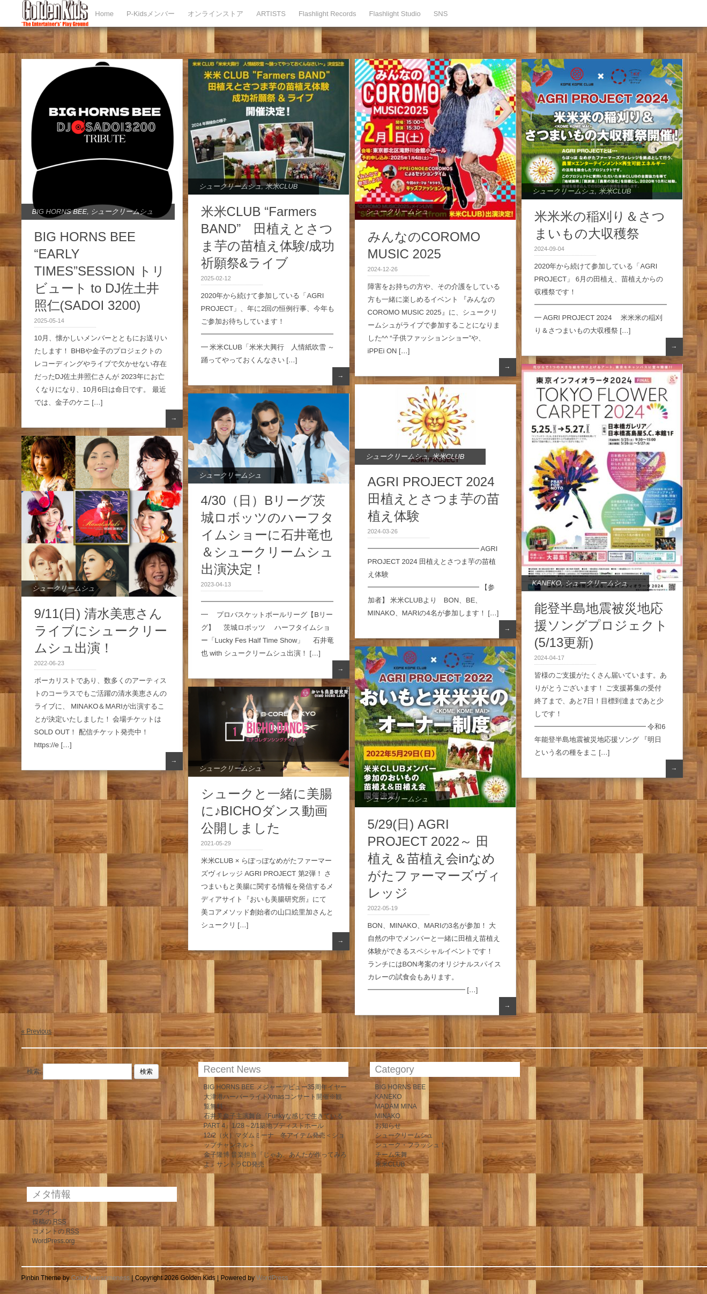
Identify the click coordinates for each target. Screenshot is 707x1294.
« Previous (36, 1031)
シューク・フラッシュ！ (410, 1145)
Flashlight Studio (395, 14)
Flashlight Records (327, 14)
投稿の (49, 1221)
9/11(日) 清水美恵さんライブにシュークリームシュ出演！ (100, 630)
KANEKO (546, 583)
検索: (34, 1071)
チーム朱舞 (391, 1154)
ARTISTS (271, 14)
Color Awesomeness (100, 1278)
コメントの (55, 1231)
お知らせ (388, 1125)
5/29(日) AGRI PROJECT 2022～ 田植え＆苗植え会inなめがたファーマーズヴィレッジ (434, 858)
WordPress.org (53, 1241)
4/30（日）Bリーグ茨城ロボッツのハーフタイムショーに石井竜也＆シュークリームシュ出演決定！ (267, 534)
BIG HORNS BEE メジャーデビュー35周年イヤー (275, 1087)
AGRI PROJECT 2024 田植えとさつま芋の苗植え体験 (434, 498)
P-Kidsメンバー (150, 14)
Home (104, 14)
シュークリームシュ (122, 211)
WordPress (272, 1278)
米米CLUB (281, 186)
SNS (441, 14)
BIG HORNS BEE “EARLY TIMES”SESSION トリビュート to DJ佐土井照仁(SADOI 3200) (100, 271)
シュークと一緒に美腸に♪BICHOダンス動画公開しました (266, 810)
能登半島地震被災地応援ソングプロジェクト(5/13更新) (601, 625)
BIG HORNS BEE (59, 211)
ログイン (45, 1212)
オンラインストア (215, 14)
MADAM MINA (396, 1106)
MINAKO (387, 1116)
